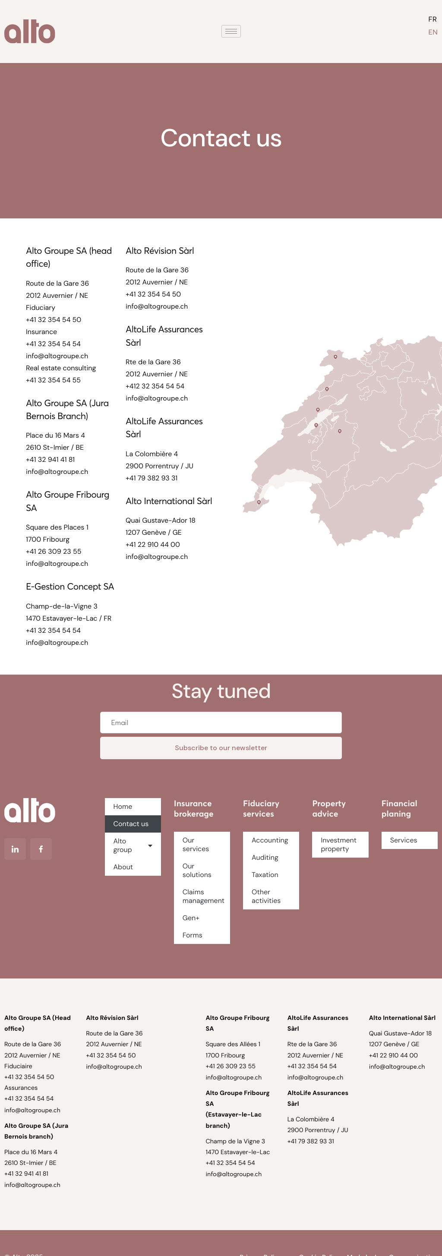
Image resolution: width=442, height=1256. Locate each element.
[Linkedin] (15, 849)
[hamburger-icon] (231, 31)
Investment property (339, 844)
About (123, 866)
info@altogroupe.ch (57, 356)
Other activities (267, 896)
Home (123, 806)
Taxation (266, 874)
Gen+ (191, 917)
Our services (196, 844)
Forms (193, 935)
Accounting (271, 840)
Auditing (266, 857)
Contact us (131, 823)
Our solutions (198, 870)
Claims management (205, 896)
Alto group (133, 845)
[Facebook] (41, 849)
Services (403, 840)
